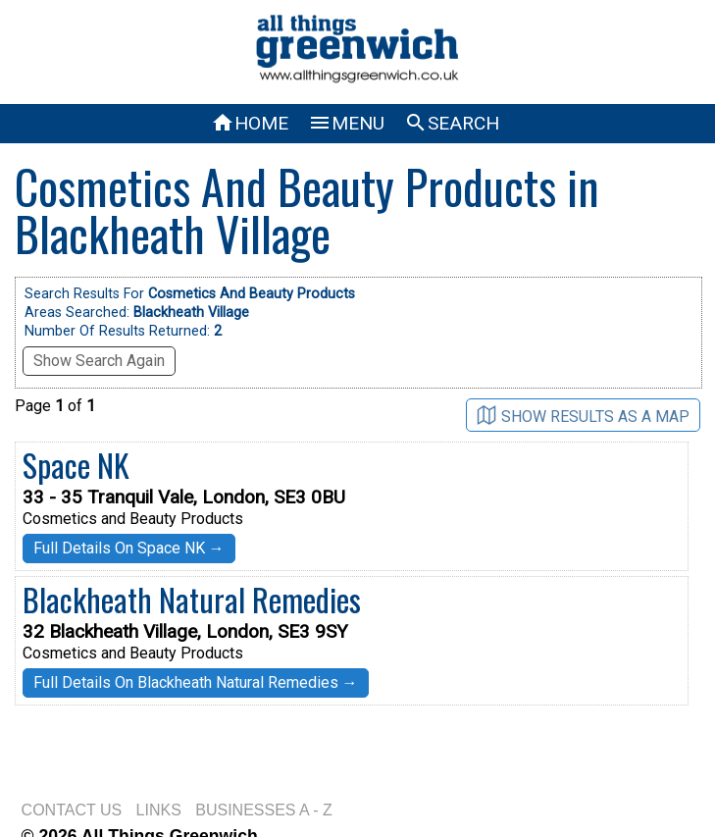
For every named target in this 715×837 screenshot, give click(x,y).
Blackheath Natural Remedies (192, 599)
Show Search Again (99, 360)
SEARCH (451, 123)
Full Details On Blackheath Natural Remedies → (195, 682)
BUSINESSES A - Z (263, 810)
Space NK (76, 465)
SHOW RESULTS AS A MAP (583, 415)
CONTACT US (72, 810)
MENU (346, 123)
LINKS (158, 810)
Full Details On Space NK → (129, 548)
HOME (249, 123)
